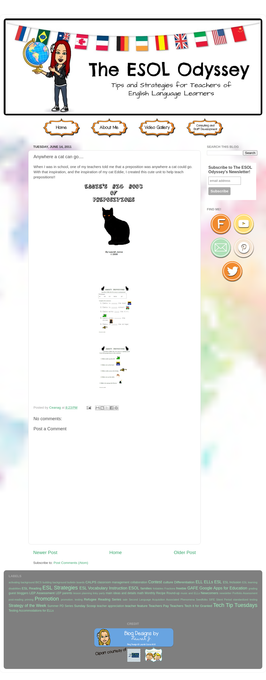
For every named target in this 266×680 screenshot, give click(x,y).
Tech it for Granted (198, 606)
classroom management (113, 582)
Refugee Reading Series (102, 599)
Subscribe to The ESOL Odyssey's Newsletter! (230, 169)
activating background (21, 582)
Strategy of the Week (27, 605)
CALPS (90, 582)
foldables (158, 588)
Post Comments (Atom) (71, 563)
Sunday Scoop (85, 606)
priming (29, 599)
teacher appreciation (110, 606)
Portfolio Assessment (245, 593)
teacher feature (136, 606)
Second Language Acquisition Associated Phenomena (162, 599)
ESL (218, 582)
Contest (155, 582)
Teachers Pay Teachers (166, 606)
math (140, 593)
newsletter (225, 593)
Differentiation (184, 582)
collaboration (138, 582)
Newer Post (45, 552)
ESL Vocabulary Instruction (103, 588)
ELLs (208, 582)
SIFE (212, 599)
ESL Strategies (60, 588)
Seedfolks (202, 599)
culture (168, 582)
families (146, 588)
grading (253, 588)
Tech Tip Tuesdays (235, 605)
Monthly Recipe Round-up (162, 593)
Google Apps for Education (223, 588)
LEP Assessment (41, 593)
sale (125, 599)
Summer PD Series (60, 606)
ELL (199, 582)
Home (115, 552)
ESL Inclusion (232, 582)
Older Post (185, 552)
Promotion (47, 599)
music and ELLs (190, 593)
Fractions (169, 588)
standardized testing (245, 599)
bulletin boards (76, 582)
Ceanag (55, 407)
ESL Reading (31, 588)
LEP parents (64, 593)
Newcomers (209, 593)
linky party (99, 593)
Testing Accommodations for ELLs (31, 610)
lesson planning (82, 593)
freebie (181, 588)
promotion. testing (72, 599)
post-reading (16, 599)
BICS (38, 582)
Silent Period (224, 599)
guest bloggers (18, 593)
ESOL (134, 588)
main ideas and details (121, 593)
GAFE (192, 588)
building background (54, 582)
